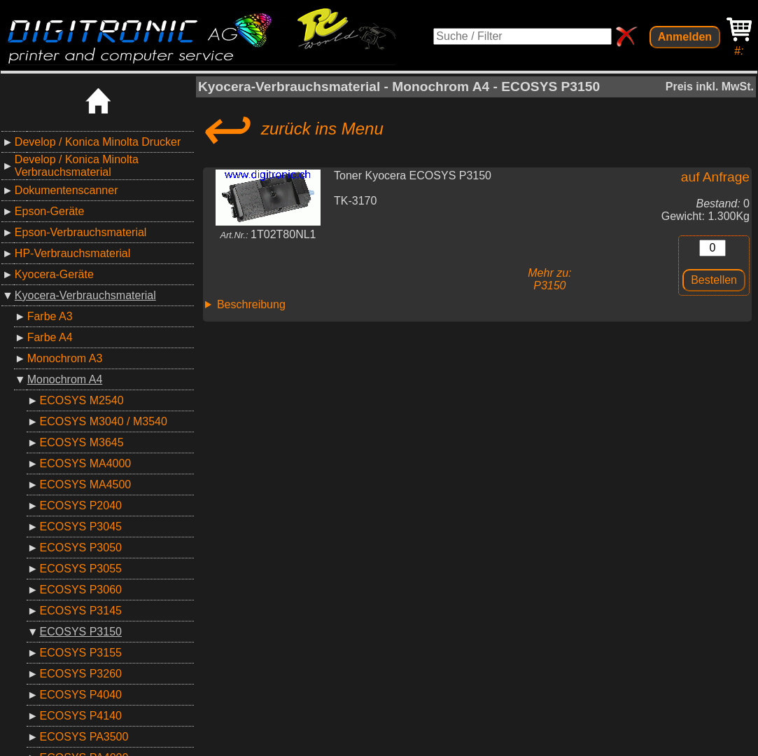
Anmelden (685, 37)
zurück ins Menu (291, 129)
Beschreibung (251, 304)
